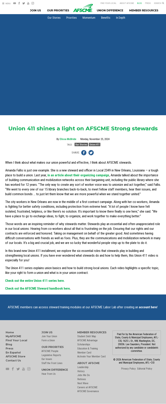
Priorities (71, 17)
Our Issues (47, 359)
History (81, 371)
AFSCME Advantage (87, 340)
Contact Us (13, 360)
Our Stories (53, 17)
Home (10, 332)
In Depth (120, 17)
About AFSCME (127, 3)
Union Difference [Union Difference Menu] (110, 10)
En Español (13, 352)
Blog (139, 3)
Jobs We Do (83, 375)
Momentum (89, 17)
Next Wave (82, 383)
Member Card (84, 352)
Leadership (83, 367)
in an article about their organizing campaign (78, 175)
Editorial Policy (144, 368)
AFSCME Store (15, 356)
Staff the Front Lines (52, 363)
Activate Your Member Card (91, 356)
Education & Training (87, 348)
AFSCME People (50, 351)
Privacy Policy (128, 368)
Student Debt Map (86, 336)
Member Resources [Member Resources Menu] (143, 10)
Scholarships (83, 344)
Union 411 (95, 144)
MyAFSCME (13, 336)
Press (148, 3)
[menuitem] (54, 18)
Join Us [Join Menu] (35, 10)
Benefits (105, 17)
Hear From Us (49, 373)
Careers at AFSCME (87, 387)
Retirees (81, 379)
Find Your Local (108, 3)
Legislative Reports (51, 355)
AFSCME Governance (88, 391)
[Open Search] (159, 3)
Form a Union (48, 340)
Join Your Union (49, 336)
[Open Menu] (6, 3)
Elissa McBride (68, 138)
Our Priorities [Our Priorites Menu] (58, 10)
